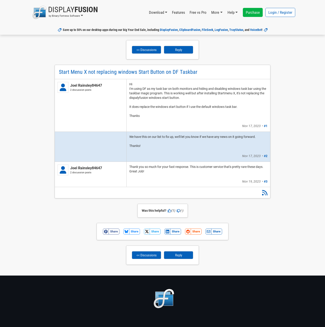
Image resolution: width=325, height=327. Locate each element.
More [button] (215, 12)
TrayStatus (236, 30)
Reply (178, 50)
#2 (265, 156)
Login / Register (280, 12)
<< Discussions (147, 50)
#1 (265, 126)
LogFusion (221, 30)
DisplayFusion (169, 30)
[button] (65, 12)
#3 (265, 181)
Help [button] (231, 12)
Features (178, 12)
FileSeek (207, 30)
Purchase (253, 12)
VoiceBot (256, 30)
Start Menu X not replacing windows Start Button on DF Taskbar (128, 72)
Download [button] (156, 12)
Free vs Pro (198, 12)
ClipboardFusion (189, 30)
